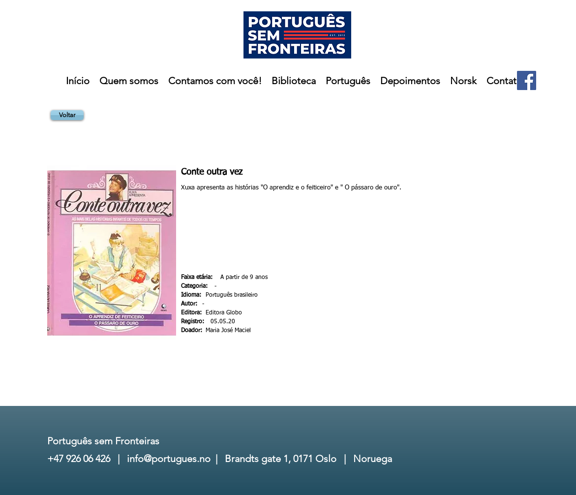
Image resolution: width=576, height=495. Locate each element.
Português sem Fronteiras (103, 441)
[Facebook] (526, 80)
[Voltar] (67, 115)
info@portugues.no (169, 458)
